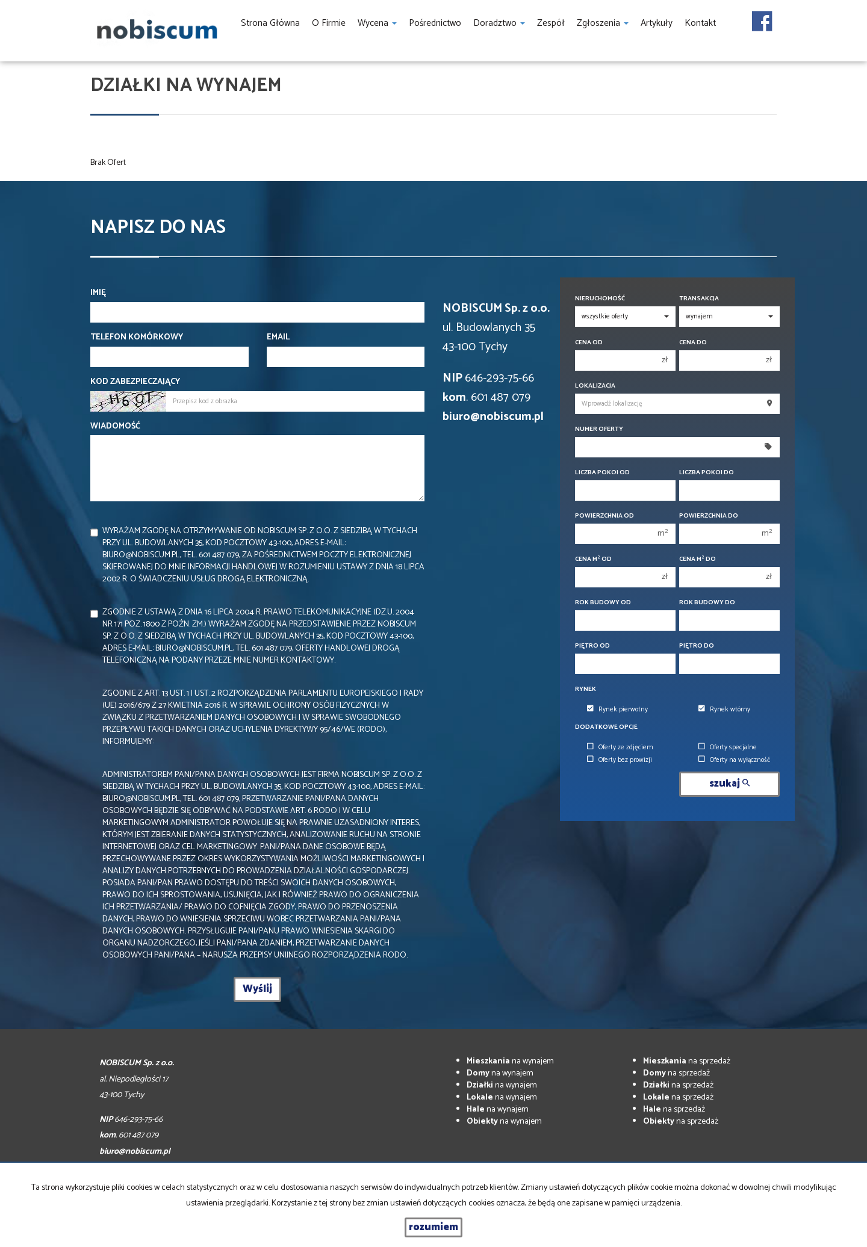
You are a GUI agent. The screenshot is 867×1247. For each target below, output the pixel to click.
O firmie (329, 23)
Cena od (589, 342)
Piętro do (696, 646)
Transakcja (699, 298)
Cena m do (697, 559)
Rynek (585, 689)
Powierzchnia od (604, 516)
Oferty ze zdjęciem (620, 747)
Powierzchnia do (708, 516)
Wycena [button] (377, 23)
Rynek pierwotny (617, 709)
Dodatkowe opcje (606, 727)
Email (278, 338)
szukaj (729, 784)
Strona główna (270, 23)
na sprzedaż (686, 1061)
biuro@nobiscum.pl (493, 417)
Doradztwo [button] (499, 23)
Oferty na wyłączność (734, 760)
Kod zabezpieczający (135, 382)
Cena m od (593, 559)
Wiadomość (115, 427)
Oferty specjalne (727, 747)
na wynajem (510, 1061)
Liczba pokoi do (706, 472)
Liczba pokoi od (602, 472)
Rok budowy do (707, 602)
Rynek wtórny (724, 709)
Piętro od (592, 646)
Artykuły (657, 23)
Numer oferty (599, 429)
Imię (98, 293)
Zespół (551, 23)
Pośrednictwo (435, 23)
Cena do (693, 342)
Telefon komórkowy (136, 338)
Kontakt (700, 23)
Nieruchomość (600, 298)
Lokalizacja (595, 386)
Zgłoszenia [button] (603, 23)
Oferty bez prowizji (619, 760)
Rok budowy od (603, 602)
